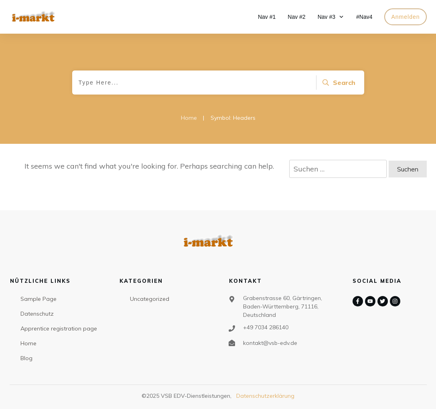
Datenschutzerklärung (265, 395)
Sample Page (38, 298)
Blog (26, 358)
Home (28, 343)
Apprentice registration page (58, 328)
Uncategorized (149, 298)
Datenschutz (37, 313)
